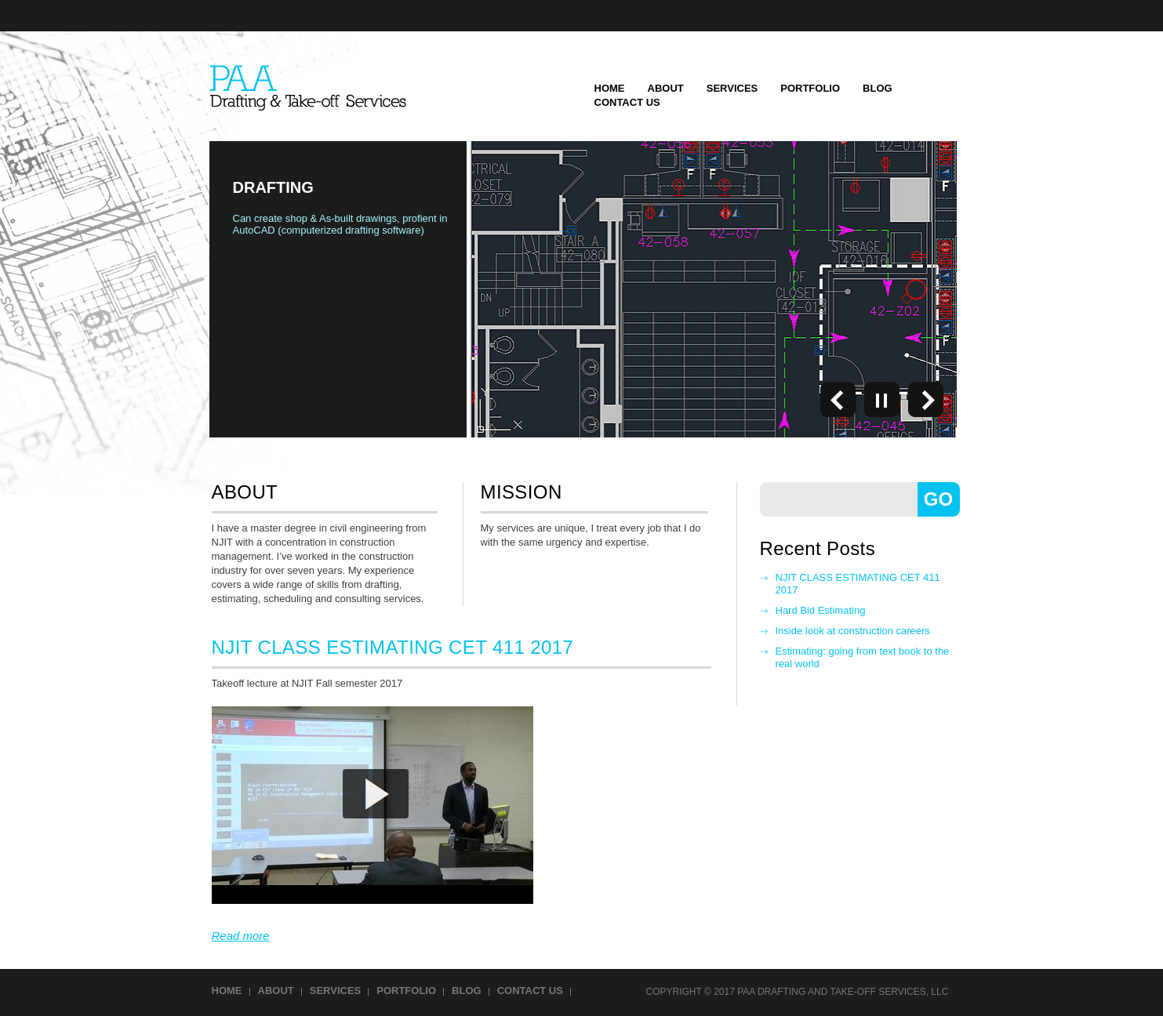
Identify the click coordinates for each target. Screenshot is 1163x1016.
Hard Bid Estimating (821, 610)
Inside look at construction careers (853, 631)
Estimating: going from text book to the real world (863, 657)
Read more (241, 935)
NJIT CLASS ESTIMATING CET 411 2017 (858, 584)
